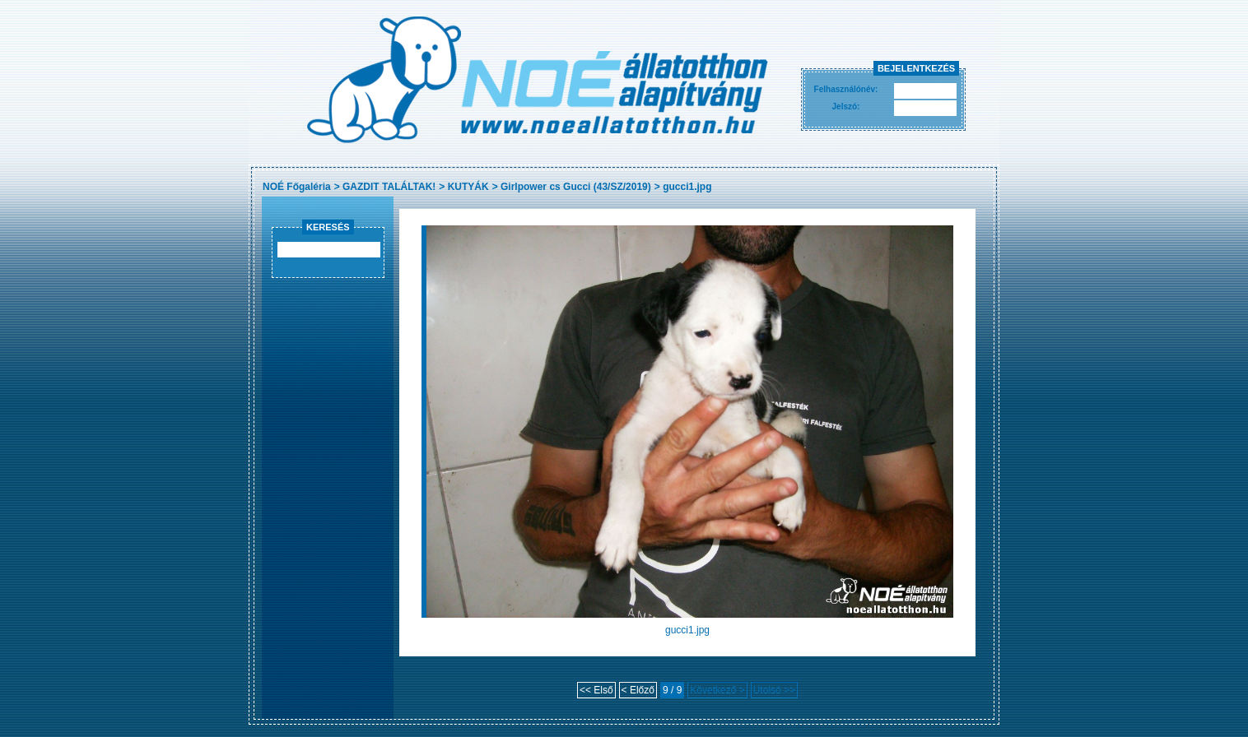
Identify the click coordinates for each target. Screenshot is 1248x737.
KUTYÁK (468, 186)
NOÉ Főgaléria (297, 186)
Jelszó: (846, 106)
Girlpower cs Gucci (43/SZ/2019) (576, 186)
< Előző (638, 690)
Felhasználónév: (846, 89)
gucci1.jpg (687, 186)
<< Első (596, 690)
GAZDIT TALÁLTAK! (388, 186)
